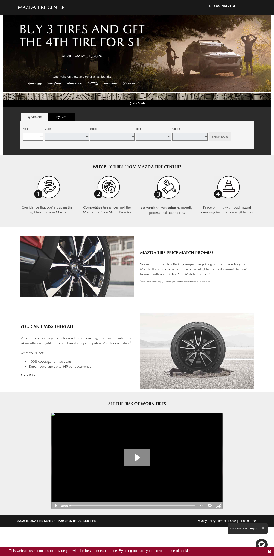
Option (176, 128)
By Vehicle (34, 118)
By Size (61, 117)
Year (25, 128)
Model (93, 128)
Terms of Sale (227, 521)
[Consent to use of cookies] (269, 551)
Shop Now (220, 136)
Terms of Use (247, 521)
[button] (262, 545)
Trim (138, 128)
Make (48, 128)
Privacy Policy (206, 521)
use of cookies (180, 551)
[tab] (34, 117)
